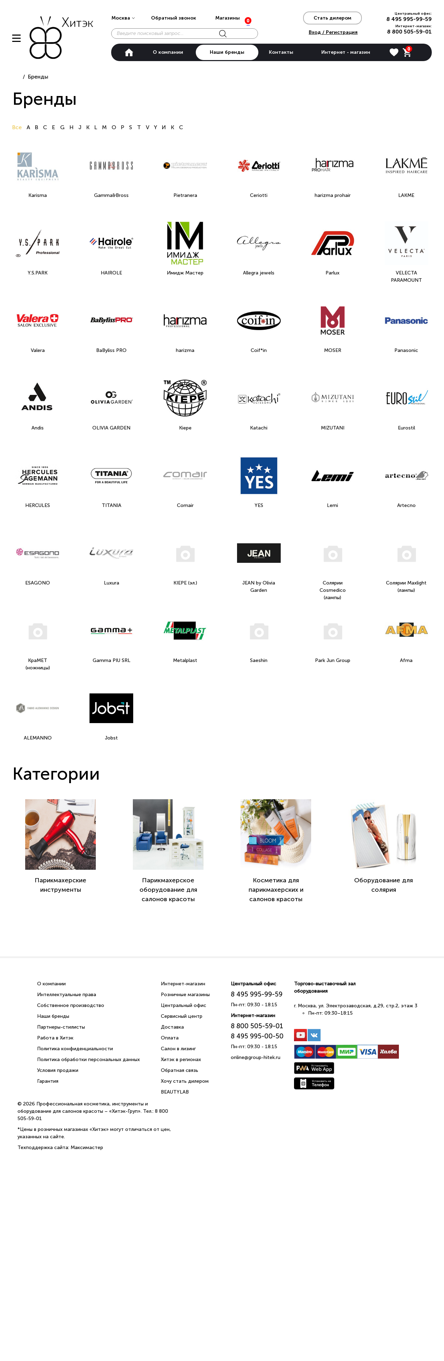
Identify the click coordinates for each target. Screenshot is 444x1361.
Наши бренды (227, 52)
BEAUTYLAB (175, 1092)
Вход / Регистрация (333, 32)
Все (17, 127)
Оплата (170, 1038)
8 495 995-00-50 (257, 1036)
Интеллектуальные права (66, 995)
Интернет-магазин (183, 984)
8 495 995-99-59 (409, 19)
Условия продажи (57, 1070)
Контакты (281, 52)
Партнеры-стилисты (61, 1027)
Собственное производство (70, 1005)
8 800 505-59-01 (409, 31)
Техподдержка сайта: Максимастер (60, 1147)
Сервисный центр (181, 1016)
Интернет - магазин (345, 52)
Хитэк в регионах (181, 1059)
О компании (168, 52)
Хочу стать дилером (185, 1081)
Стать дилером (332, 18)
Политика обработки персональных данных (88, 1059)
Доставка (172, 1027)
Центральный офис (183, 1005)
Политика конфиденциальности (75, 1049)
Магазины (227, 18)
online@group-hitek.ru (255, 1057)
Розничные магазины (185, 995)
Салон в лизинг (178, 1049)
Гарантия (47, 1081)
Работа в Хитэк (55, 1038)
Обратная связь (179, 1070)
